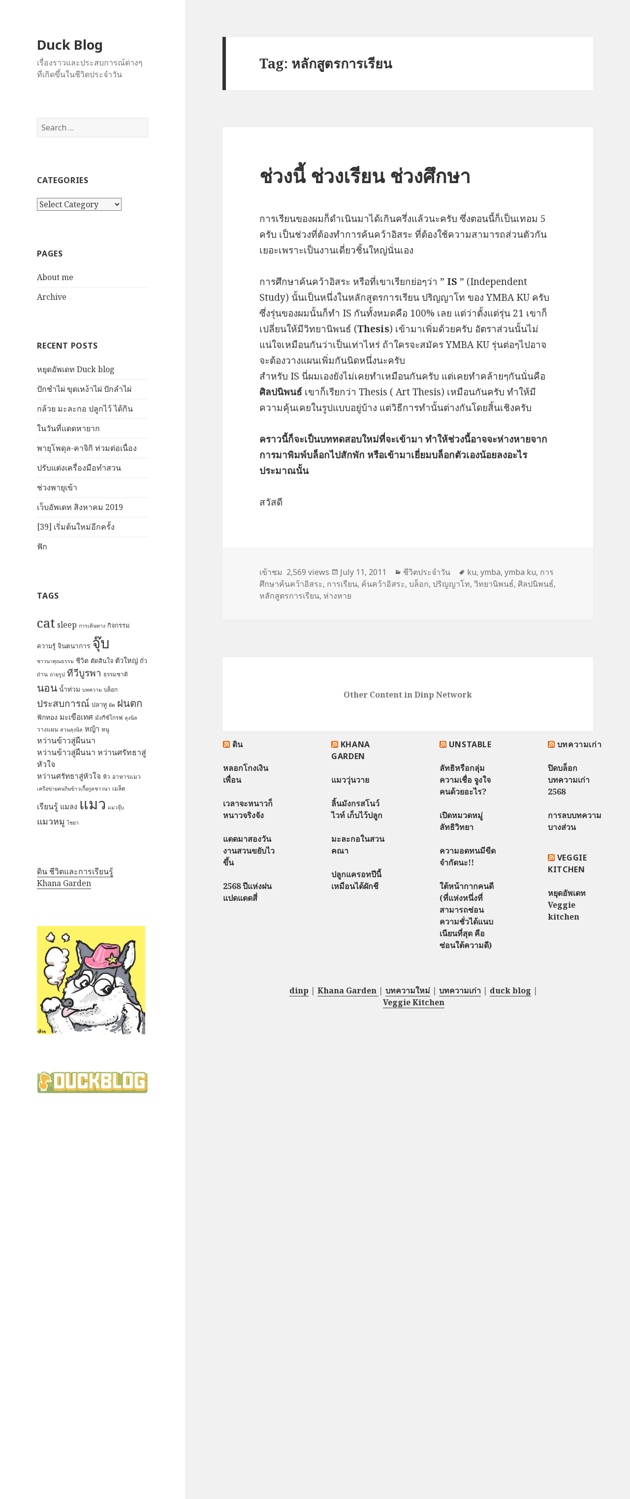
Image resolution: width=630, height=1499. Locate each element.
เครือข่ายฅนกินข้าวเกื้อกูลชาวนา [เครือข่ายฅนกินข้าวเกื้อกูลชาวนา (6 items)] (73, 788)
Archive (51, 296)
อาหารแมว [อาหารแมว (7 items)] (126, 776)
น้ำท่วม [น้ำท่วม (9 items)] (69, 689)
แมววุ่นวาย (350, 779)
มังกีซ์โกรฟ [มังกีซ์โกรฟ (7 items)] (109, 717)
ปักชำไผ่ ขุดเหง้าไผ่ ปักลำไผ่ (84, 388)
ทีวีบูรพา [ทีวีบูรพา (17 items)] (84, 673)
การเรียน (342, 583)
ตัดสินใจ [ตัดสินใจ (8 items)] (102, 660)
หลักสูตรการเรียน (289, 595)
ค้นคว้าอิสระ (383, 583)
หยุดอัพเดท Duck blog (76, 369)
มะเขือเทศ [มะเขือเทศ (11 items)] (76, 717)
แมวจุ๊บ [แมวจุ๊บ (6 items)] (116, 807)
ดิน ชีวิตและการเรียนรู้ (75, 871)
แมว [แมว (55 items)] (92, 804)
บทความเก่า (579, 744)
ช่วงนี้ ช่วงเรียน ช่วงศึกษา (365, 175)
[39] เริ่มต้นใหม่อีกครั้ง (76, 526)
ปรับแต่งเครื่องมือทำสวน (79, 467)
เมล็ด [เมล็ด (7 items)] (119, 788)
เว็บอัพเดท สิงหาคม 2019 (80, 507)
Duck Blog (70, 44)
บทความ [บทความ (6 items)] (92, 689)
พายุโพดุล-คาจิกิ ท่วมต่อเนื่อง (87, 448)
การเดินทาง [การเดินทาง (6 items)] (92, 625)
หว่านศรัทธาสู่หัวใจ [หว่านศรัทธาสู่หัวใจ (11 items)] (69, 776)
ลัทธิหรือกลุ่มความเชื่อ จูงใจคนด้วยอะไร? (465, 780)
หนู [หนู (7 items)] (105, 729)
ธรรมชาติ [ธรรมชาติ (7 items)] (115, 674)
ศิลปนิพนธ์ (536, 583)
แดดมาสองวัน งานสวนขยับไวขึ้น (249, 850)
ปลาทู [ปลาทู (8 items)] (99, 704)
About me (55, 277)
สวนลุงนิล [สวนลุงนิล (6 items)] (71, 729)
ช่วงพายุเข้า (57, 487)
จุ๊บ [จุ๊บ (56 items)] (101, 643)
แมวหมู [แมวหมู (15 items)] (51, 821)
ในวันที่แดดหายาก (68, 428)
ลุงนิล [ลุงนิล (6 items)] (131, 717)
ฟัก (42, 546)
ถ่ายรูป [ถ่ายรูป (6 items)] (57, 674)
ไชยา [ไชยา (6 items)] (73, 822)
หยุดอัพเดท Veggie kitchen (567, 905)
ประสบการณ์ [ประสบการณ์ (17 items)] (63, 703)
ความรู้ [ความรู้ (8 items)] (46, 645)
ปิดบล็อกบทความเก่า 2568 (569, 780)
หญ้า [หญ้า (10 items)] (92, 729)
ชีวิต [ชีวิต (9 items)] (82, 660)
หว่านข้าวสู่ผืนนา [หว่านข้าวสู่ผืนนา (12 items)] (66, 740)
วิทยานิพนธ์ (494, 583)
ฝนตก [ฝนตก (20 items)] (129, 703)
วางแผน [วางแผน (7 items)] (47, 729)
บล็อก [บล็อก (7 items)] (111, 689)
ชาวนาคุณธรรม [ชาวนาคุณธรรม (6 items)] (55, 661)
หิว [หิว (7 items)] (106, 776)
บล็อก (419, 583)
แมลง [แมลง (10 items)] (68, 806)
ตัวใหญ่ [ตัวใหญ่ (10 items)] (126, 660)
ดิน (237, 744)
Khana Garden (64, 883)
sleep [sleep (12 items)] (67, 624)
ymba (490, 572)
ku (471, 572)
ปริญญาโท (451, 583)
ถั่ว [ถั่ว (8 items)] (143, 660)
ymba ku (520, 572)
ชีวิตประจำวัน (426, 572)
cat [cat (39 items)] (46, 623)
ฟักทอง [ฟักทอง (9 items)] (47, 717)
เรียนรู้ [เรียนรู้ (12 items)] (47, 806)
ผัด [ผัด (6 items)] (112, 705)
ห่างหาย (337, 595)
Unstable (470, 744)
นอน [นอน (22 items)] (47, 687)
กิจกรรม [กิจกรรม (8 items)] (118, 625)
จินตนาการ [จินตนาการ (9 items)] (74, 645)
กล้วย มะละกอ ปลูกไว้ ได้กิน (85, 408)
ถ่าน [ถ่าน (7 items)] (42, 674)
